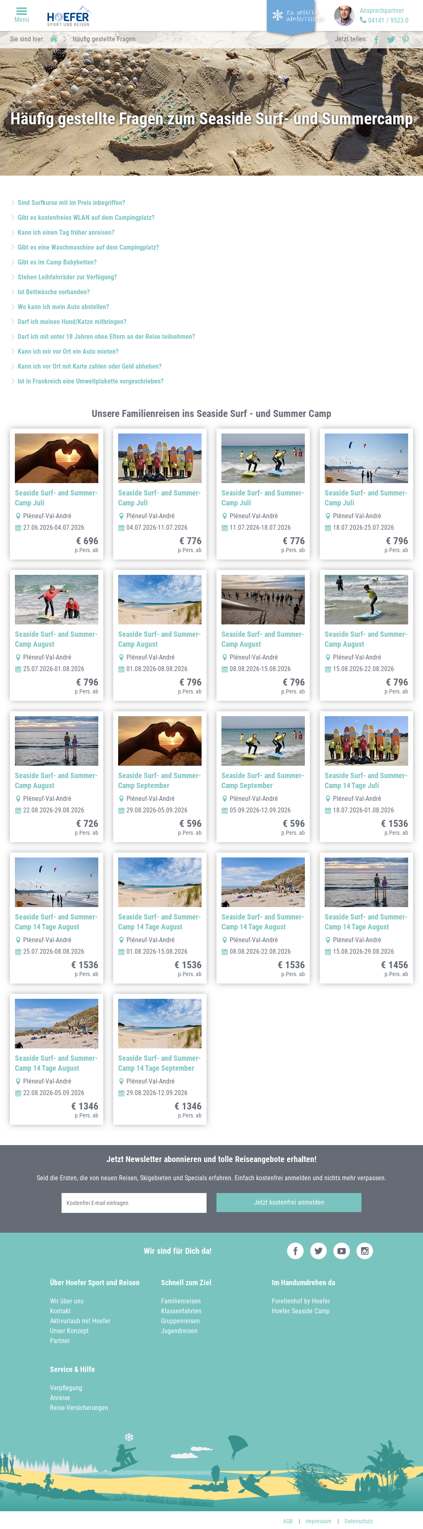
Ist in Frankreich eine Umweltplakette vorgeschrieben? (91, 381)
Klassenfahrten (181, 1309)
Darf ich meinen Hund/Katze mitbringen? (72, 322)
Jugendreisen (179, 1329)
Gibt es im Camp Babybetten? (57, 262)
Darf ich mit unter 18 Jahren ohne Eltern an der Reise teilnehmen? (106, 337)
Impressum (319, 1519)
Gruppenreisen (180, 1319)
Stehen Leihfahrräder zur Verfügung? (67, 277)
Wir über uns (66, 1299)
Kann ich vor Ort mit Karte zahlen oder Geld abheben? (90, 366)
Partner (60, 1339)
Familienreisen (181, 1299)
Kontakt (60, 1309)
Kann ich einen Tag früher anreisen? (66, 232)
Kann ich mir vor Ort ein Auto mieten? (68, 351)
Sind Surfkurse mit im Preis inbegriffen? (71, 203)
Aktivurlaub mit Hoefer (80, 1319)
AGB (288, 1519)
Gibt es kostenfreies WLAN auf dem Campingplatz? (86, 217)
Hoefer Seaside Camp (301, 1309)
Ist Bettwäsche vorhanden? (54, 292)
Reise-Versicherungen (79, 1406)
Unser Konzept (69, 1329)
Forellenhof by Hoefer (301, 1299)
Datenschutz (359, 1519)
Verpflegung (66, 1386)
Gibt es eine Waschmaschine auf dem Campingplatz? (88, 247)
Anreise (60, 1396)
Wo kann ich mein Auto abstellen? (63, 307)
